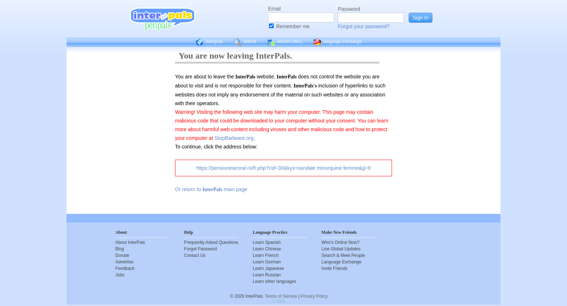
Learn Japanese (268, 268)
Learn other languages (274, 281)
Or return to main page (211, 189)
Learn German (267, 261)
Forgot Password (200, 248)
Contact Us (194, 255)
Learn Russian (267, 274)
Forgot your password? (363, 26)
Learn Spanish (267, 242)
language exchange (337, 42)
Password (349, 9)
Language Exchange (341, 261)
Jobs (119, 274)
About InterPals (130, 242)
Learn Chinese (267, 248)
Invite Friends (334, 268)
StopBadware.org (233, 138)
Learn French (265, 255)
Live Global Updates (341, 248)
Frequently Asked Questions (211, 242)
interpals (209, 42)
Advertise (124, 261)
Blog (119, 248)
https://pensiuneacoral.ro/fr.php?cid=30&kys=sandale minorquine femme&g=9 (283, 168)
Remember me (293, 26)
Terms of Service (281, 296)
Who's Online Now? (340, 242)
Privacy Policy (314, 296)
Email (274, 9)
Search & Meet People (343, 255)
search (245, 42)
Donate (122, 255)
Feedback (125, 268)
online (285, 42)
